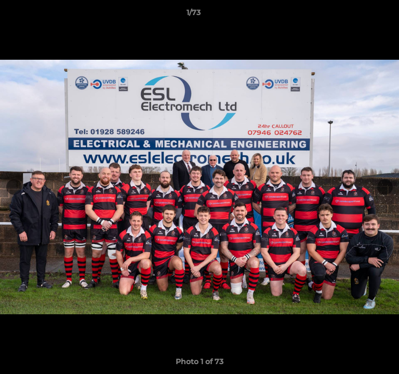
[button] (361, 15)
